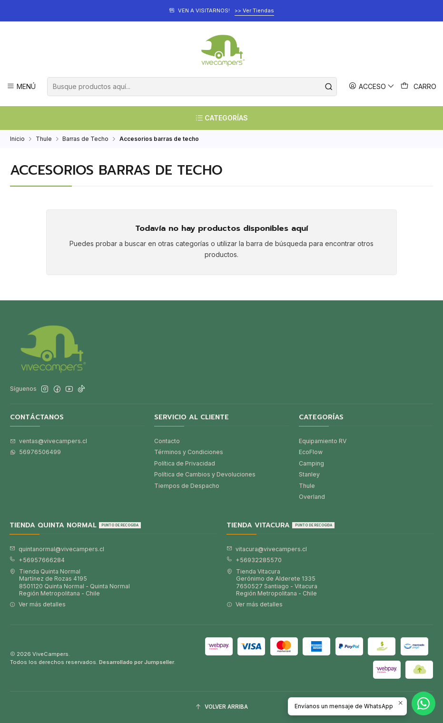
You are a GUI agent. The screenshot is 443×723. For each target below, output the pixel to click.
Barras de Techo (85, 139)
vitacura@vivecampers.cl (266, 549)
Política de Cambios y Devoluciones (205, 474)
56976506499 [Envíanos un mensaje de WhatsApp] (35, 452)
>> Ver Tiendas (254, 10)
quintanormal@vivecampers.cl (57, 549)
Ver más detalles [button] (38, 604)
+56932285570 (254, 560)
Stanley (309, 474)
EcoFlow (311, 452)
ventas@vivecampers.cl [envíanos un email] (48, 441)
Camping (311, 463)
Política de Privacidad (184, 463)
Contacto (167, 441)
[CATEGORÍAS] (221, 118)
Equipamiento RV (322, 441)
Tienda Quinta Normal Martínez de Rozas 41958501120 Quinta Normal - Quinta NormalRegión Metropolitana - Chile (70, 582)
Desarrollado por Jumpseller (136, 662)
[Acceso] (372, 86)
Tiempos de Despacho (186, 485)
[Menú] (21, 86)
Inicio (17, 139)
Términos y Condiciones (188, 452)
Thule (44, 139)
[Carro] (418, 86)
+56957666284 (37, 560)
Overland (312, 496)
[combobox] (191, 86)
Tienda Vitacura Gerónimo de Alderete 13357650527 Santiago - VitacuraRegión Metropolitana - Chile (271, 582)
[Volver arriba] (221, 707)
